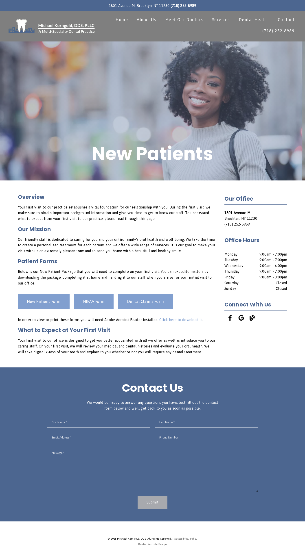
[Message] (152, 470)
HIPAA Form (94, 302)
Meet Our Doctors (183, 20)
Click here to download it (180, 321)
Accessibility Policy (185, 539)
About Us (146, 20)
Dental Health (253, 20)
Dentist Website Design (152, 545)
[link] (52, 27)
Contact (285, 20)
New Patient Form (44, 302)
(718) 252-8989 (183, 6)
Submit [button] (152, 503)
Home (121, 20)
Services (220, 20)
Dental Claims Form (145, 302)
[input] (98, 423)
